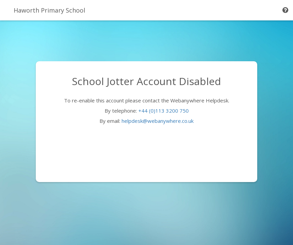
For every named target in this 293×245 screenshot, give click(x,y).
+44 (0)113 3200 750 (163, 110)
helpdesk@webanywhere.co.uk (158, 120)
